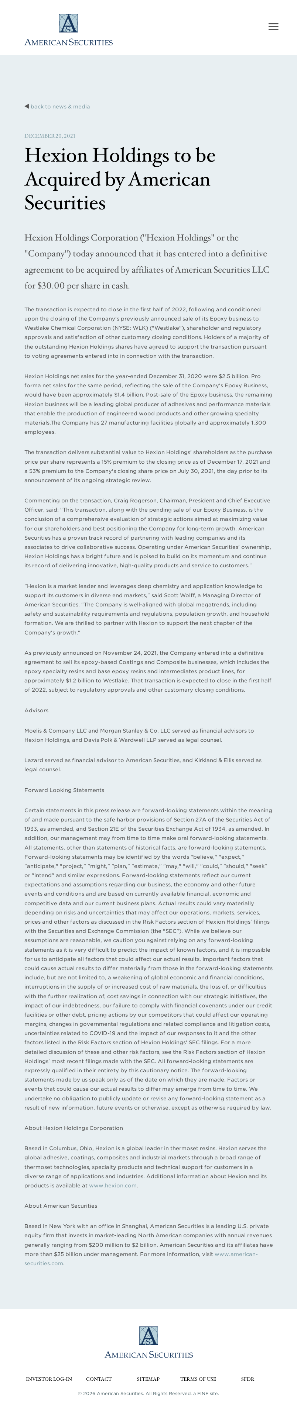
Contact (99, 1379)
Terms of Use (198, 1379)
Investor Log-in (49, 1379)
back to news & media (60, 107)
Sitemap (148, 1379)
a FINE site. (206, 1393)
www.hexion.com (113, 1186)
